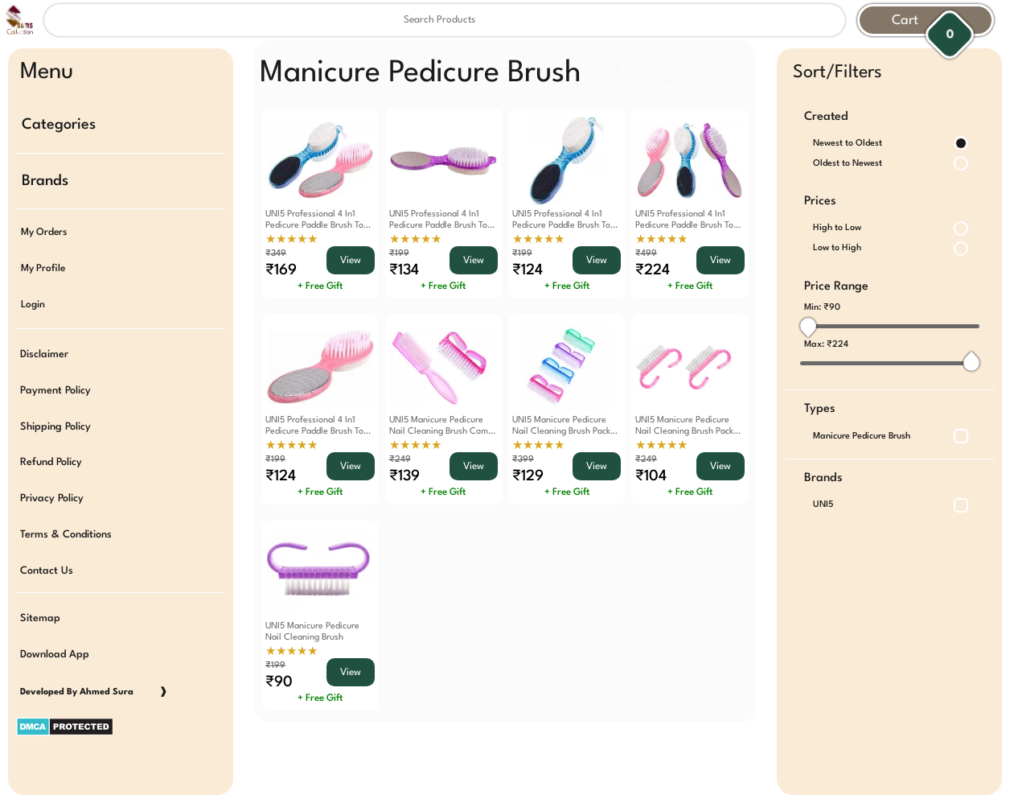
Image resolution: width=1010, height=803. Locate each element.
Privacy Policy (52, 493)
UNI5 (823, 504)
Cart (905, 20)
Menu (46, 72)
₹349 (275, 253)
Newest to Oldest (847, 143)
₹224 (837, 344)
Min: (822, 307)
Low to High (837, 248)
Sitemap (40, 611)
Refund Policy (51, 457)
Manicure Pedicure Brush (861, 436)
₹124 (527, 270)
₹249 (400, 459)
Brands (45, 179)
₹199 (399, 253)
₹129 (528, 476)
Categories (59, 124)
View (350, 261)
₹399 (523, 459)
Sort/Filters (837, 72)
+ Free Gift (320, 286)
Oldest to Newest (847, 163)
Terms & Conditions (66, 528)
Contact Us (46, 563)
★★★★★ (291, 239)
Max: (826, 344)
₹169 (281, 270)
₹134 (404, 270)
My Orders (44, 231)
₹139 (404, 476)
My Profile (43, 266)
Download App (54, 646)
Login (33, 302)
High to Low (837, 228)
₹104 (651, 476)
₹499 (646, 253)
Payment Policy (55, 386)
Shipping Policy (55, 422)
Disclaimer (44, 350)
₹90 (831, 307)
